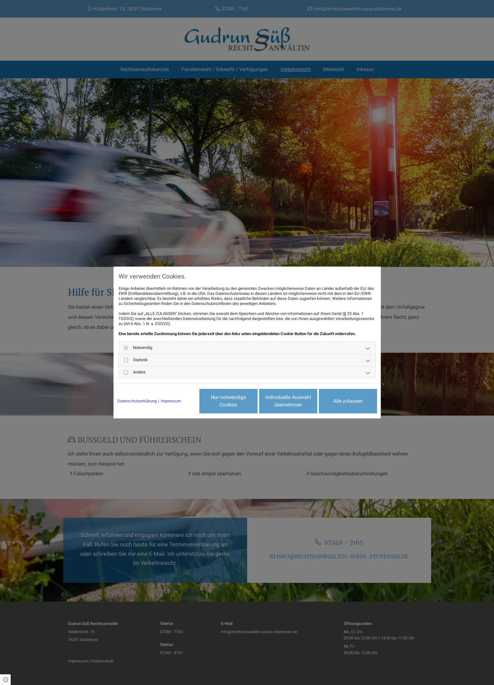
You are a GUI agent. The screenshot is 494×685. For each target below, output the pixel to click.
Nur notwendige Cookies (228, 401)
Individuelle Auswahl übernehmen (288, 401)
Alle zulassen (348, 401)
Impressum (171, 401)
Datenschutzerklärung (137, 401)
